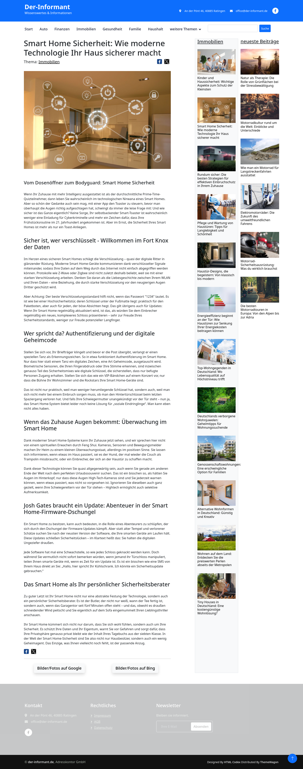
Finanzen (62, 29)
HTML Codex (232, 762)
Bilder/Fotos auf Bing (135, 668)
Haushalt (155, 29)
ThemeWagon (269, 762)
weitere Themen (183, 29)
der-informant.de (41, 762)
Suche (265, 28)
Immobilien (86, 29)
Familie (135, 29)
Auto (44, 29)
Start (29, 29)
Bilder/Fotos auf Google (59, 668)
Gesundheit (112, 29)
